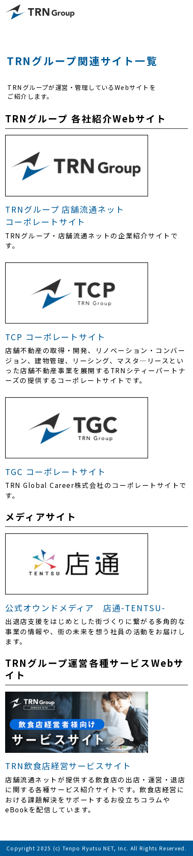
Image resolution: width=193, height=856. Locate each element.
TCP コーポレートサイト (55, 337)
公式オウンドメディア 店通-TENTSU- (85, 608)
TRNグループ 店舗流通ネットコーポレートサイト (65, 215)
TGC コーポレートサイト (55, 472)
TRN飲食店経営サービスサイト (68, 766)
